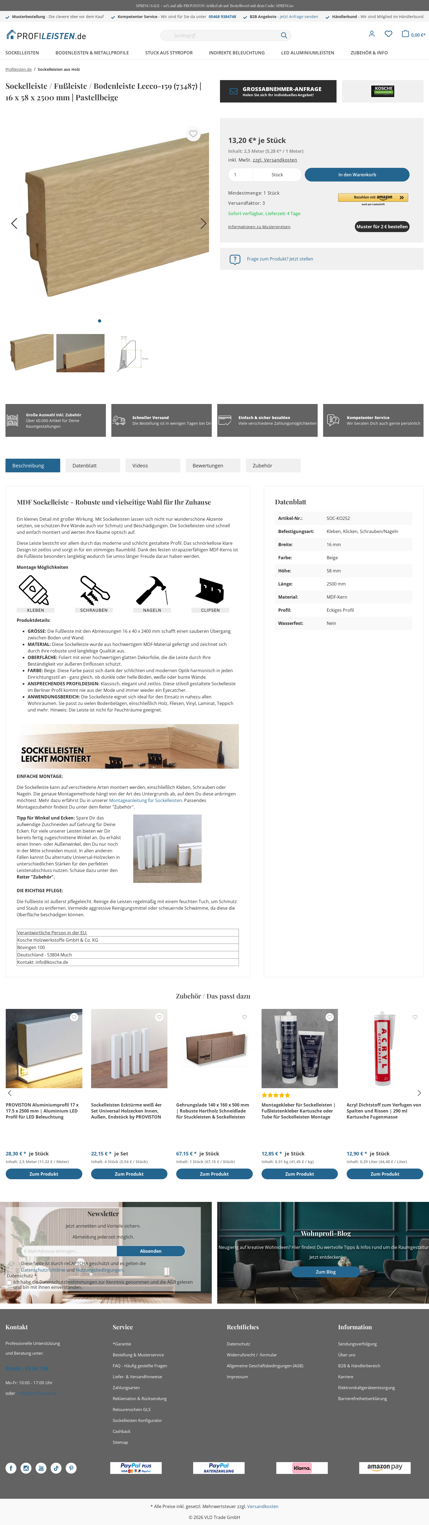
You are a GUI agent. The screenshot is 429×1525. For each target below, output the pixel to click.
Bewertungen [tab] (208, 465)
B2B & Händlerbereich (359, 1365)
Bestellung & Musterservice (138, 1354)
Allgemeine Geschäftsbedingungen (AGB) (265, 1365)
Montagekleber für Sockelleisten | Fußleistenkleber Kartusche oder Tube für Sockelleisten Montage (299, 1111)
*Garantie (122, 1344)
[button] (373, 199)
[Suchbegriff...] (218, 35)
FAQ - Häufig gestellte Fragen (140, 1365)
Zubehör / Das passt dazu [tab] (213, 995)
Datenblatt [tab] (85, 465)
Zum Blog (326, 1272)
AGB (171, 1282)
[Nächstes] (202, 225)
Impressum (237, 1376)
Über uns (346, 1354)
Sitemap (120, 1442)
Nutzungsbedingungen (99, 1270)
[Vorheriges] (12, 225)
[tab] (32, 465)
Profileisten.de (18, 69)
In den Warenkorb (357, 175)
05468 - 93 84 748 (27, 1368)
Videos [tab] (140, 465)
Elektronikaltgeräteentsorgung (366, 1387)
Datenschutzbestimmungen (68, 1282)
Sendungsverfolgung (357, 1344)
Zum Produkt (44, 1174)
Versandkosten (263, 1506)
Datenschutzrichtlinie (43, 1270)
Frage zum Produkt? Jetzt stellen (280, 259)
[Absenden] (151, 1251)
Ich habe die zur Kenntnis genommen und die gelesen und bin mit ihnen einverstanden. (103, 1285)
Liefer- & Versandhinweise (137, 1376)
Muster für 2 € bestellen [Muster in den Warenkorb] (354, 227)
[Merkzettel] (388, 35)
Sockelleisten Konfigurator (137, 1420)
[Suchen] (284, 35)
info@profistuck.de (37, 1393)
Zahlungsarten (126, 1387)
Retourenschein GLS (131, 1409)
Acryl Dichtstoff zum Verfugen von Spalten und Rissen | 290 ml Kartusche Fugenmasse (384, 1111)
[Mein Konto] (371, 35)
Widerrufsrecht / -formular (252, 1354)
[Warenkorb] (414, 35)
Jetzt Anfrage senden (299, 16)
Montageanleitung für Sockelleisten (145, 800)
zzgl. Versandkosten (275, 160)
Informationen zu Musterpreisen (259, 226)
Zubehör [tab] (262, 465)
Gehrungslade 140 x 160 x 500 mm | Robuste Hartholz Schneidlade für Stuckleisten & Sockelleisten (212, 1111)
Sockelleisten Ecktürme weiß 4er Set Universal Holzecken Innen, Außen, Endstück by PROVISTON (126, 1111)
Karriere (345, 1376)
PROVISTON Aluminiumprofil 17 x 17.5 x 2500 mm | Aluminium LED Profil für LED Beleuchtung (42, 1111)
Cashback (122, 1431)
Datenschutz (238, 1344)
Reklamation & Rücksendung (140, 1398)
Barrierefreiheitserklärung (362, 1398)
